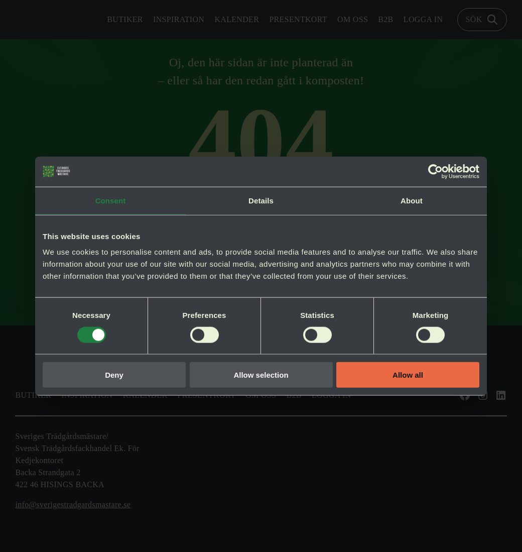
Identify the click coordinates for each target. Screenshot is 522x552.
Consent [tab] (110, 200)
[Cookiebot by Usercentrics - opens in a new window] (435, 171)
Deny (114, 375)
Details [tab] (261, 200)
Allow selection (260, 375)
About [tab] (412, 200)
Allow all (408, 375)
